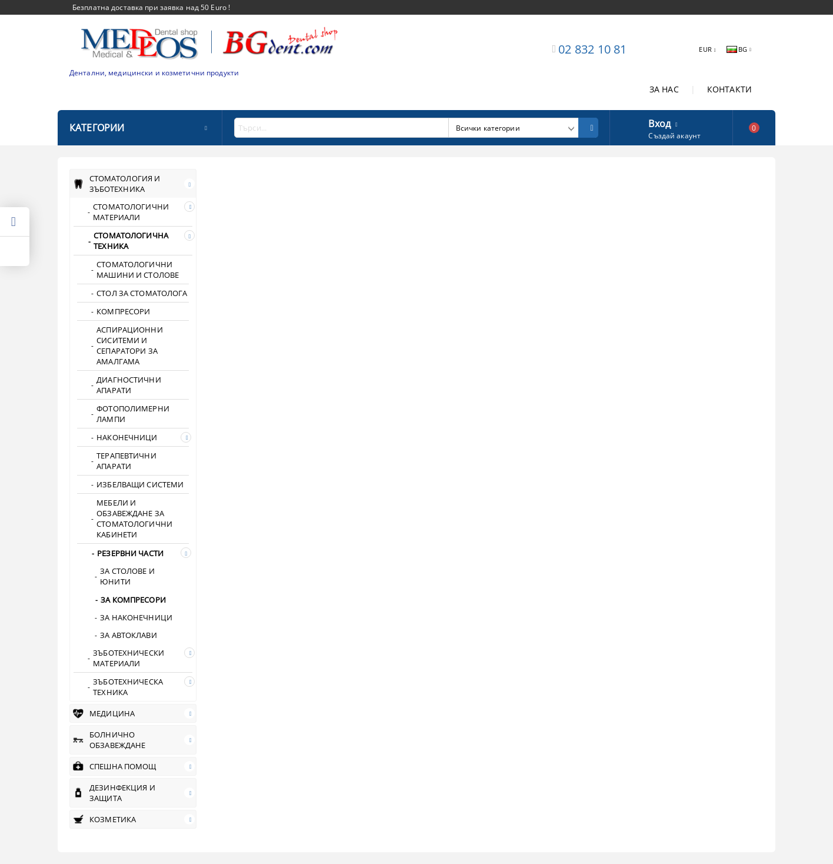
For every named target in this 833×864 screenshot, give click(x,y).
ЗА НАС (664, 89)
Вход (659, 122)
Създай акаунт (674, 136)
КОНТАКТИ (729, 89)
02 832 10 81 (592, 49)
